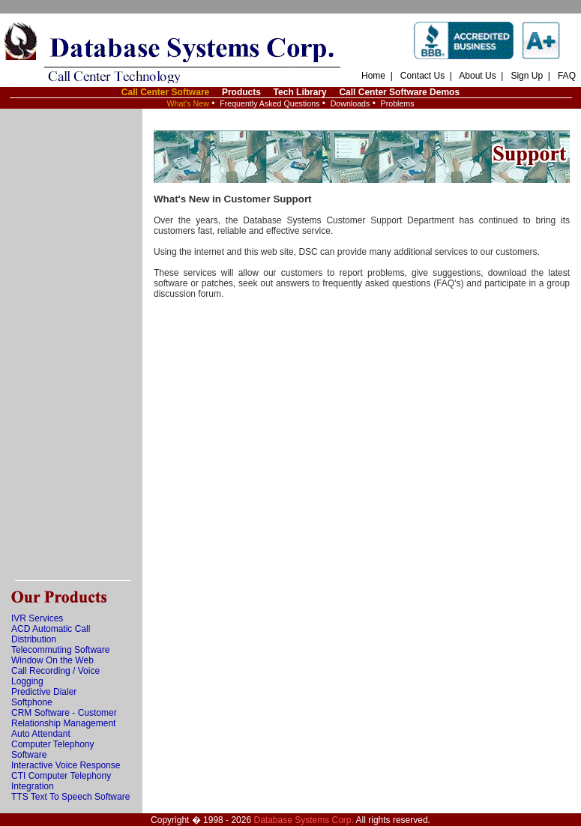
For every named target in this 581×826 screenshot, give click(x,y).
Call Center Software (165, 92)
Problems (398, 103)
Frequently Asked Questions (269, 103)
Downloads (350, 103)
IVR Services (37, 618)
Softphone (31, 702)
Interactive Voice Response (65, 765)
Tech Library (300, 92)
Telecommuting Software (60, 650)
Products (241, 92)
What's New (187, 103)
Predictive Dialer (43, 692)
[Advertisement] (71, 345)
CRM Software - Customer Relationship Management (64, 718)
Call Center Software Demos (399, 92)
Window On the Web (52, 660)
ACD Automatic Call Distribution (50, 634)
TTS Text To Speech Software (70, 797)
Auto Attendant (40, 734)
